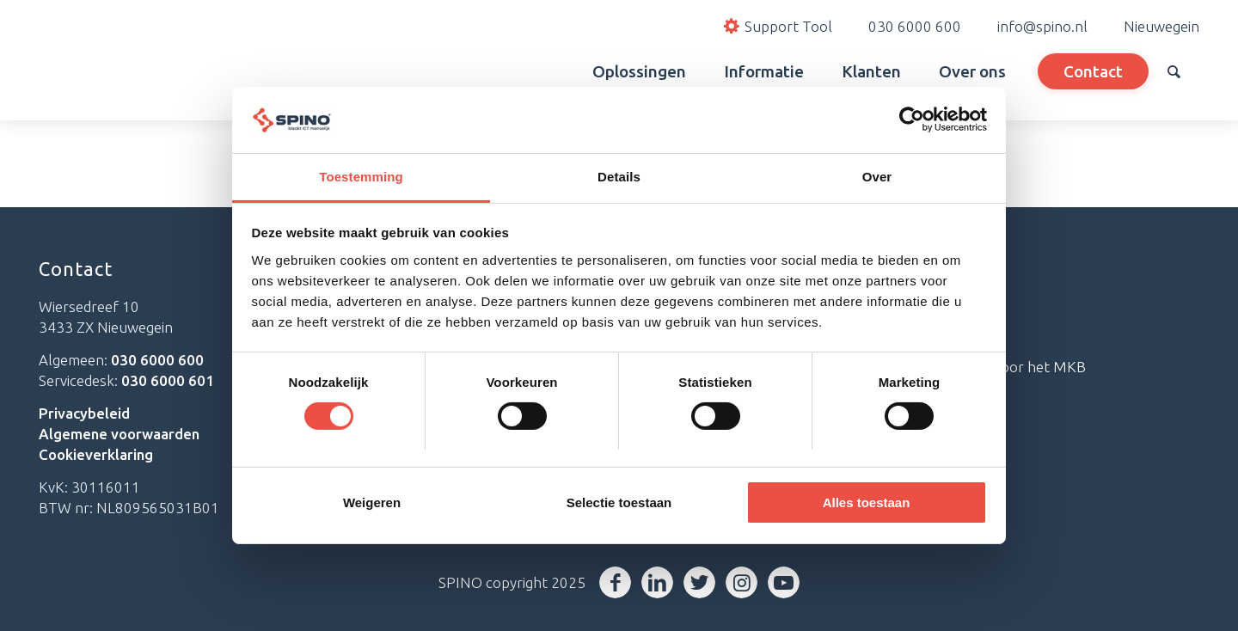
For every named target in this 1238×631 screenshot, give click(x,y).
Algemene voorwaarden (119, 434)
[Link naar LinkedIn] (657, 582)
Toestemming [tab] (361, 176)
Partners (887, 338)
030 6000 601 (167, 380)
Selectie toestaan (619, 502)
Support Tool (903, 310)
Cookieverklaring (96, 454)
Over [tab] (877, 176)
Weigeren (372, 502)
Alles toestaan (866, 502)
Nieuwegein (1161, 26)
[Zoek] (1174, 71)
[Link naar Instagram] (741, 582)
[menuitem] (554, 71)
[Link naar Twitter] (699, 582)
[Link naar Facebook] (615, 582)
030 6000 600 (914, 26)
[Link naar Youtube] (784, 582)
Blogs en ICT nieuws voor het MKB (972, 366)
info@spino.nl (1042, 26)
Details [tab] (619, 176)
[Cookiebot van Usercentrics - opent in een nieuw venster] (912, 119)
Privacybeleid (84, 413)
